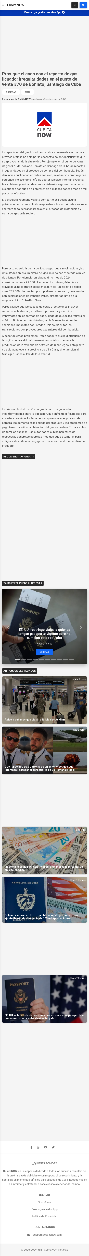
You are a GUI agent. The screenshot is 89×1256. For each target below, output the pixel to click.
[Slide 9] (65, 660)
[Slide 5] (41, 660)
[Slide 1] (17, 660)
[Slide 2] (23, 660)
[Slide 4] (35, 660)
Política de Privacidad (44, 1216)
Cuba (27, 92)
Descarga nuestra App (44, 1209)
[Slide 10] (71, 660)
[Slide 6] (47, 660)
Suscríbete (44, 1202)
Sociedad (11, 92)
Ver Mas (44, 652)
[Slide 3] (29, 660)
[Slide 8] (59, 660)
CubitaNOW (15, 5)
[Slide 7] (53, 660)
